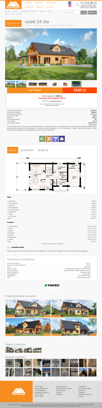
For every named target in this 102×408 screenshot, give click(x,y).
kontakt (49, 7)
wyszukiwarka (60, 389)
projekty (28, 2)
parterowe (15, 11)
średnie (7, 14)
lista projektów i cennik (63, 388)
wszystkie (19, 14)
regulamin (82, 391)
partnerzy (39, 2)
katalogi (39, 7)
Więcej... (92, 12)
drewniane (34, 11)
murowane (42, 11)
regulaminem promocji (55, 101)
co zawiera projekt (85, 388)
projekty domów (61, 386)
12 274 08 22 (88, 2)
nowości (7, 11)
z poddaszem (24, 11)
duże (12, 14)
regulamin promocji (85, 393)
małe (49, 11)
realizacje (29, 7)
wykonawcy (51, 2)
